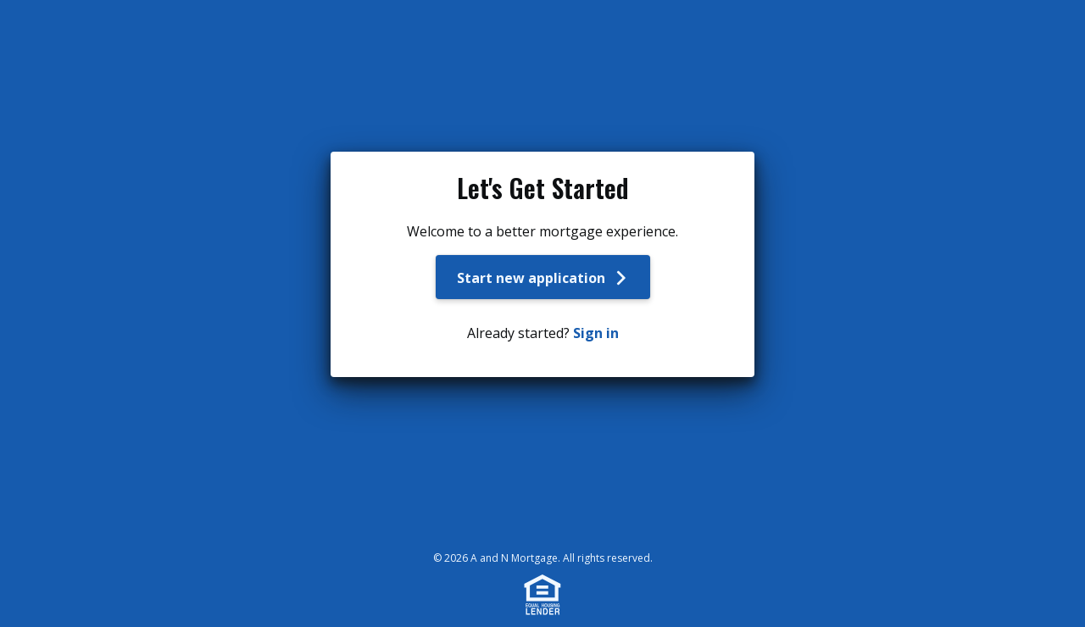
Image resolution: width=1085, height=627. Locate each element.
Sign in (596, 333)
